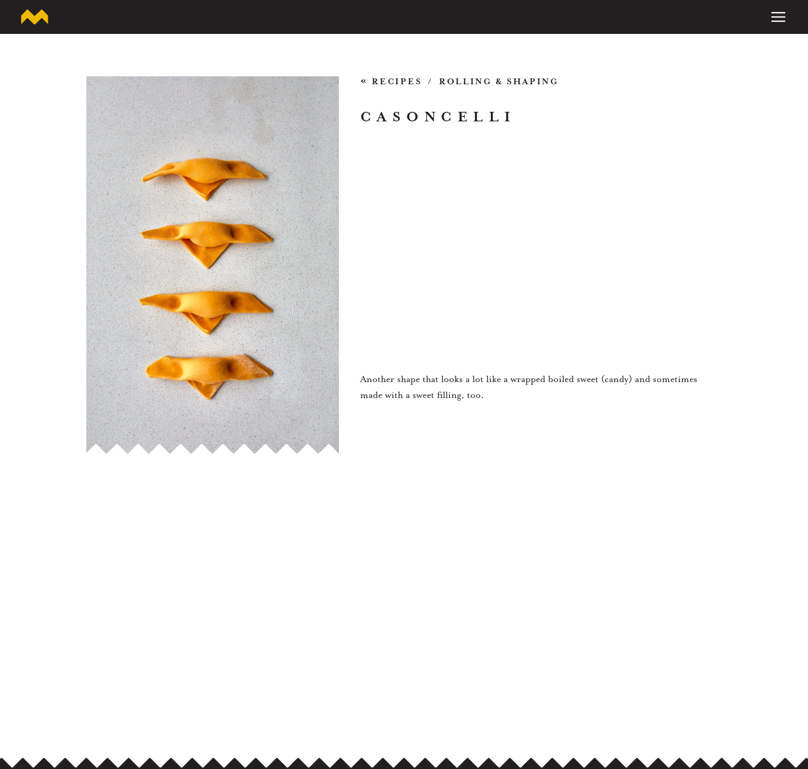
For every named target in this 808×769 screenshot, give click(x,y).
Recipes (391, 82)
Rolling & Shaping (499, 82)
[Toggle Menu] (778, 17)
